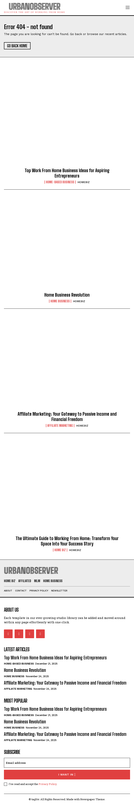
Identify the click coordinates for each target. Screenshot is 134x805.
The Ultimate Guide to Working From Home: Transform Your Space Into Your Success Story (67, 541)
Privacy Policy (48, 784)
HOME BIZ (60, 550)
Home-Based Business (60, 182)
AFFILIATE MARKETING (60, 425)
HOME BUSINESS (60, 301)
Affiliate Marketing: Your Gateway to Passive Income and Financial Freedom (67, 416)
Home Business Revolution (67, 295)
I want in (67, 774)
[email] (67, 763)
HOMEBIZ (83, 182)
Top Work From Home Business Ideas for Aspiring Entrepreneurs (67, 173)
